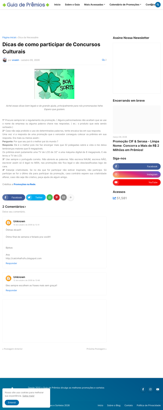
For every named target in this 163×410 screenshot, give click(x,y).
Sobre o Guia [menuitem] (72, 4)
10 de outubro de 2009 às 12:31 (26, 225)
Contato (128, 405)
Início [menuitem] (57, 4)
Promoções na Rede (24, 184)
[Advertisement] (81, 23)
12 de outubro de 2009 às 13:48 (26, 280)
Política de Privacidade (149, 405)
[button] (151, 4)
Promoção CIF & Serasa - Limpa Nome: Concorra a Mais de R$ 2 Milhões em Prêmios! (136, 146)
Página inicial (9, 37)
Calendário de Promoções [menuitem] (124, 4)
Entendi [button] (12, 402)
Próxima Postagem (96, 349)
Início (100, 405)
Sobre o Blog (113, 405)
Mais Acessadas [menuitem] (93, 4)
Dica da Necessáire (28, 37)
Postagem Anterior (13, 349)
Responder (11, 263)
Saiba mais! (28, 395)
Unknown (19, 221)
